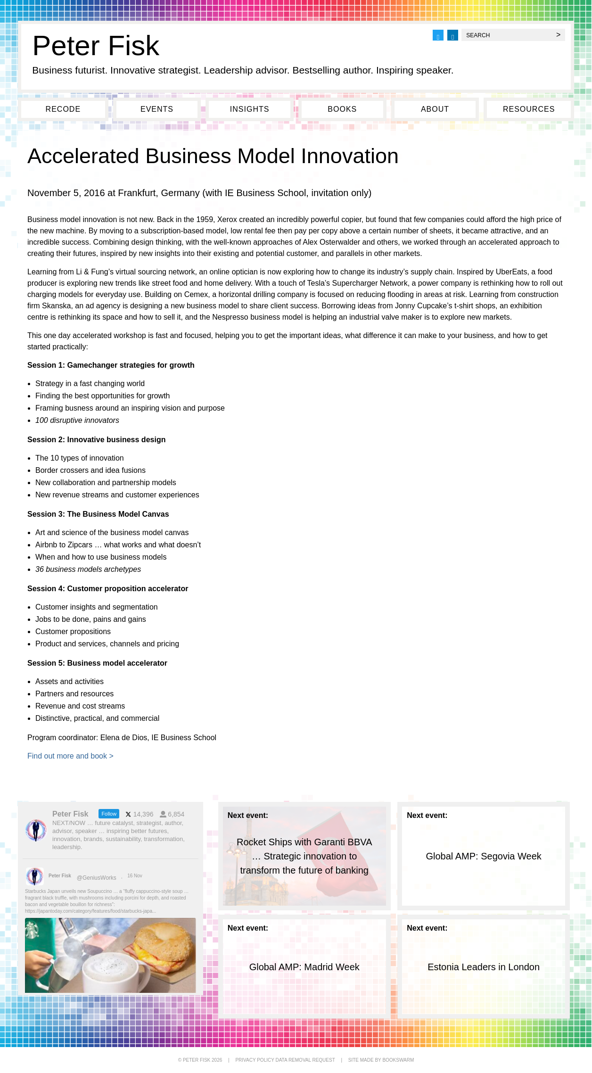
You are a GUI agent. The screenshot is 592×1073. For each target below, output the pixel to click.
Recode (63, 109)
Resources (529, 109)
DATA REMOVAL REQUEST (305, 1060)
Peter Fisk (95, 45)
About (435, 109)
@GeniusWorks (96, 878)
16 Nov (135, 875)
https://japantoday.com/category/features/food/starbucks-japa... (90, 911)
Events (156, 109)
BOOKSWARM (398, 1060)
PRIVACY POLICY (254, 1060)
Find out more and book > (70, 756)
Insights (250, 109)
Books (342, 109)
